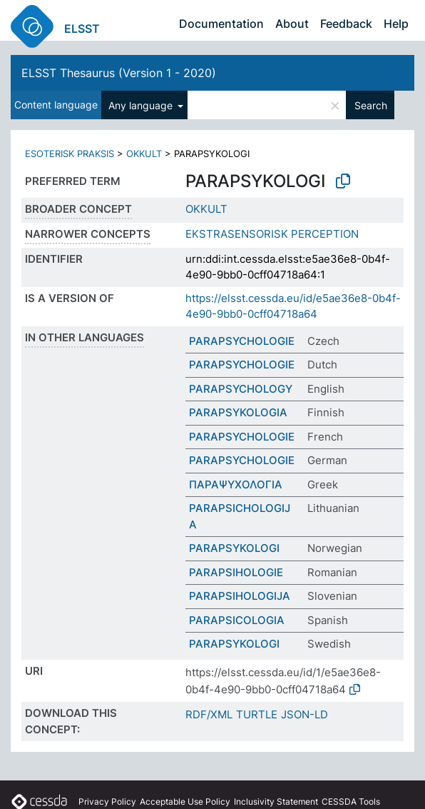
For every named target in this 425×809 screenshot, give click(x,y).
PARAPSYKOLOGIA (238, 412)
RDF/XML (208, 714)
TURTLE (256, 714)
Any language (141, 105)
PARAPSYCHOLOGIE (242, 341)
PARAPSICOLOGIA (237, 620)
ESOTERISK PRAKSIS (69, 153)
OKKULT (144, 153)
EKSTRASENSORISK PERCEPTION (272, 234)
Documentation (221, 23)
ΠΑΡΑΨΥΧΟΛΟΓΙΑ (235, 484)
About (292, 23)
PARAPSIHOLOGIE (236, 572)
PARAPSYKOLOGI (234, 548)
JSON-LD (304, 714)
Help (396, 23)
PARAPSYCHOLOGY (240, 389)
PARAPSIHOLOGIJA (239, 596)
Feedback (346, 23)
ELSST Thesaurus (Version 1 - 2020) (118, 73)
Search (370, 105)
